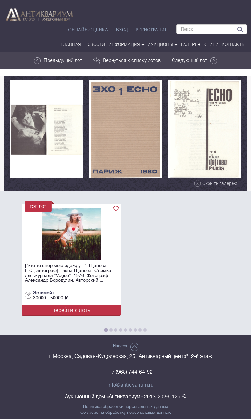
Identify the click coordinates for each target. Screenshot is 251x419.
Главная (71, 44)
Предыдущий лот (58, 60)
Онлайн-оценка (88, 29)
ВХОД (122, 29)
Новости (94, 44)
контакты (233, 44)
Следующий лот (194, 60)
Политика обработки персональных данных (125, 406)
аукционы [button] (163, 44)
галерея (190, 44)
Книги (211, 44)
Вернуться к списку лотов (127, 60)
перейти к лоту (71, 310)
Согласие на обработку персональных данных (125, 412)
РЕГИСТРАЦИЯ (152, 29)
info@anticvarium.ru (130, 385)
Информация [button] (126, 44)
